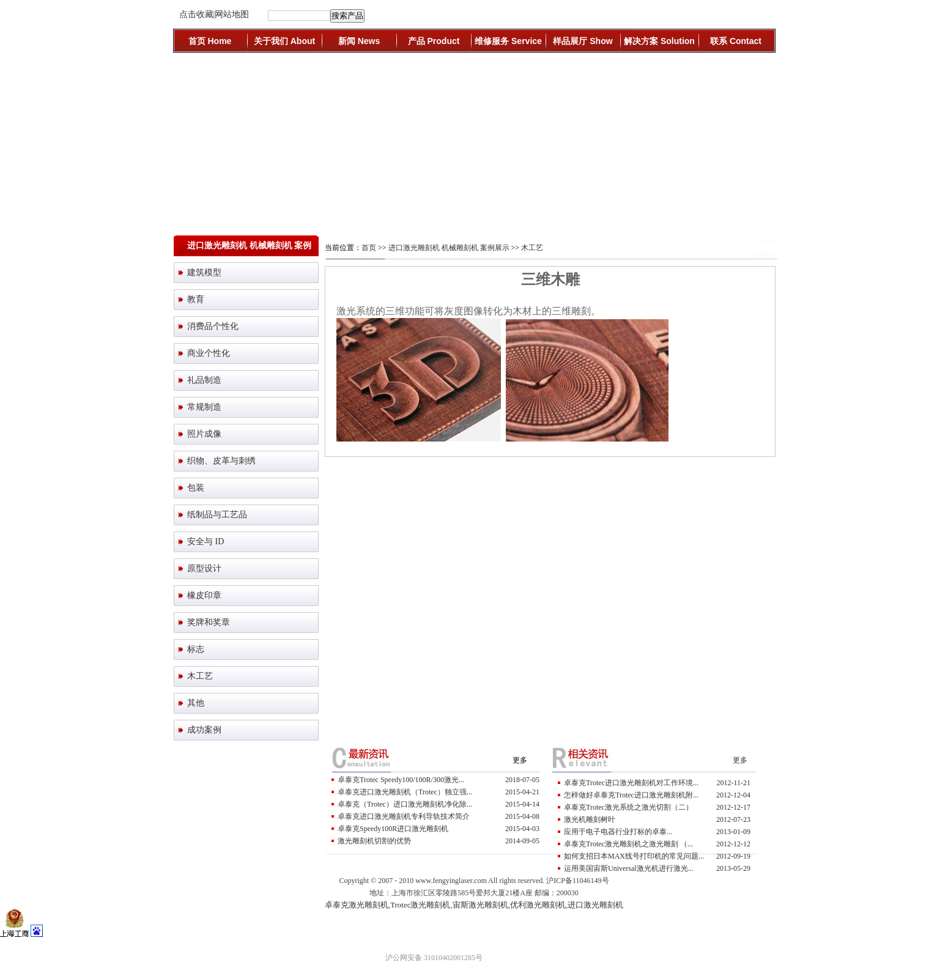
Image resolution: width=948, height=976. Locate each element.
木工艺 (200, 676)
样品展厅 (582, 41)
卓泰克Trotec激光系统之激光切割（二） (628, 807)
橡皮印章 (204, 595)
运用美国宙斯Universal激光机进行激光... (629, 868)
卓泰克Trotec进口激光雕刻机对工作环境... (631, 782)
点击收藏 (196, 14)
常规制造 (204, 407)
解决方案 (659, 41)
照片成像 (204, 433)
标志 (195, 649)
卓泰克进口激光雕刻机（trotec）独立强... (405, 792)
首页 (210, 41)
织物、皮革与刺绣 (221, 460)
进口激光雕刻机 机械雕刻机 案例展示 (448, 247)
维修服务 (508, 41)
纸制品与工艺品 (217, 514)
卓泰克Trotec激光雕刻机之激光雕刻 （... (628, 844)
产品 (434, 41)
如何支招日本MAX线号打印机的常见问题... (634, 856)
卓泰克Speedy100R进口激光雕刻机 (393, 828)
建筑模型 (204, 272)
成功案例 (204, 729)
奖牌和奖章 (208, 622)
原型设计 (204, 568)
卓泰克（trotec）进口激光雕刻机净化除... (405, 804)
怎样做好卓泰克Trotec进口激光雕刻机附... (631, 795)
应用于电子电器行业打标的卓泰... (618, 831)
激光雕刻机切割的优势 (374, 841)
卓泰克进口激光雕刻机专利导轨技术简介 (404, 816)
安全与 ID (205, 541)
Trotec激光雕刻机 (420, 904)
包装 (195, 487)
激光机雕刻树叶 (589, 819)
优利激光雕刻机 (538, 904)
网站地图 (232, 14)
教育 (195, 299)
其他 (195, 703)
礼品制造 (204, 380)
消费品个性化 (213, 326)
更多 (520, 760)
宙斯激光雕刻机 (480, 904)
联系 (735, 41)
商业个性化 (208, 353)
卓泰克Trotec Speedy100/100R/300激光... (401, 779)
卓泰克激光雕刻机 (356, 904)
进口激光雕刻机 (595, 904)
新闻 (359, 41)
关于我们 (284, 41)
